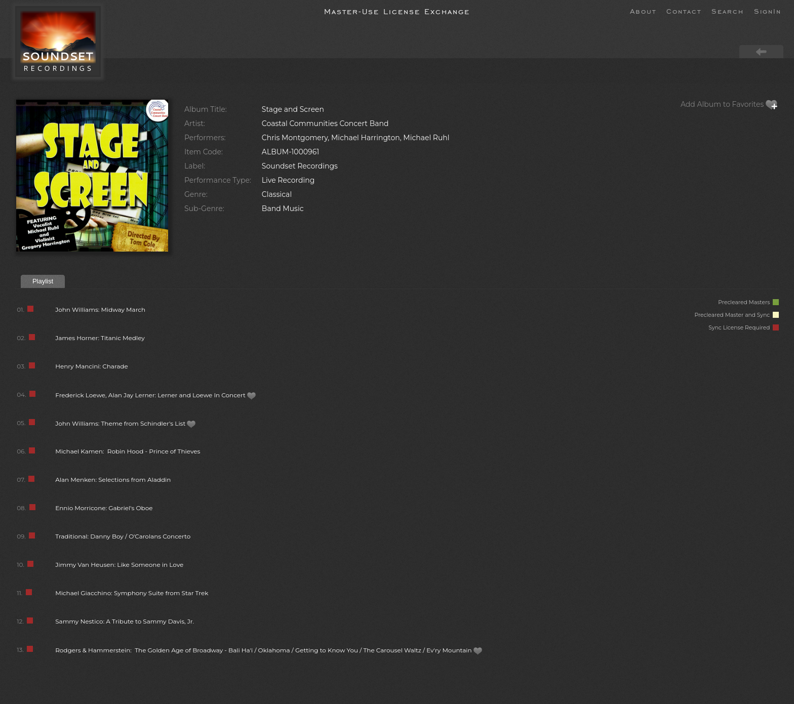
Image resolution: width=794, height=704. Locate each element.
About (643, 11)
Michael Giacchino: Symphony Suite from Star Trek (131, 593)
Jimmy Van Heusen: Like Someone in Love (119, 564)
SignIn (767, 11)
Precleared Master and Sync (736, 315)
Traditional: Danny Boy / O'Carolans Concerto (122, 536)
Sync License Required (743, 327)
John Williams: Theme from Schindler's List (125, 423)
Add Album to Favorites (729, 104)
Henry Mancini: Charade (91, 366)
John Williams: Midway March (100, 309)
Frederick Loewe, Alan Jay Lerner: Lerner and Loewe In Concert (155, 395)
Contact (683, 11)
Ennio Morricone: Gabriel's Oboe (103, 508)
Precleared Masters (748, 302)
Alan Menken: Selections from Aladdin (113, 479)
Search (727, 11)
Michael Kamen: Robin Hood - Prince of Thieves (127, 451)
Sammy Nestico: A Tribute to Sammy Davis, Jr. (124, 621)
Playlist (42, 281)
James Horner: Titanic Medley (100, 338)
